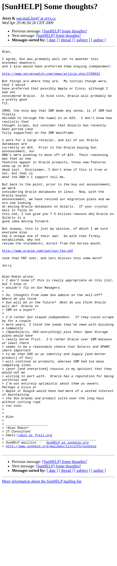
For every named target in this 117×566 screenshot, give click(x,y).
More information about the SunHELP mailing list (41, 562)
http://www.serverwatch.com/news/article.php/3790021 (51, 78)
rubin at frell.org (34, 512)
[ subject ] (82, 40)
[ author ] (98, 40)
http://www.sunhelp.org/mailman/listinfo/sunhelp (51, 525)
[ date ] (52, 40)
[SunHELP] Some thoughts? (64, 31)
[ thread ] (66, 40)
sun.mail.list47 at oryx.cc (36, 18)
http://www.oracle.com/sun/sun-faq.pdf (37, 291)
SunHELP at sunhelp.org (67, 521)
